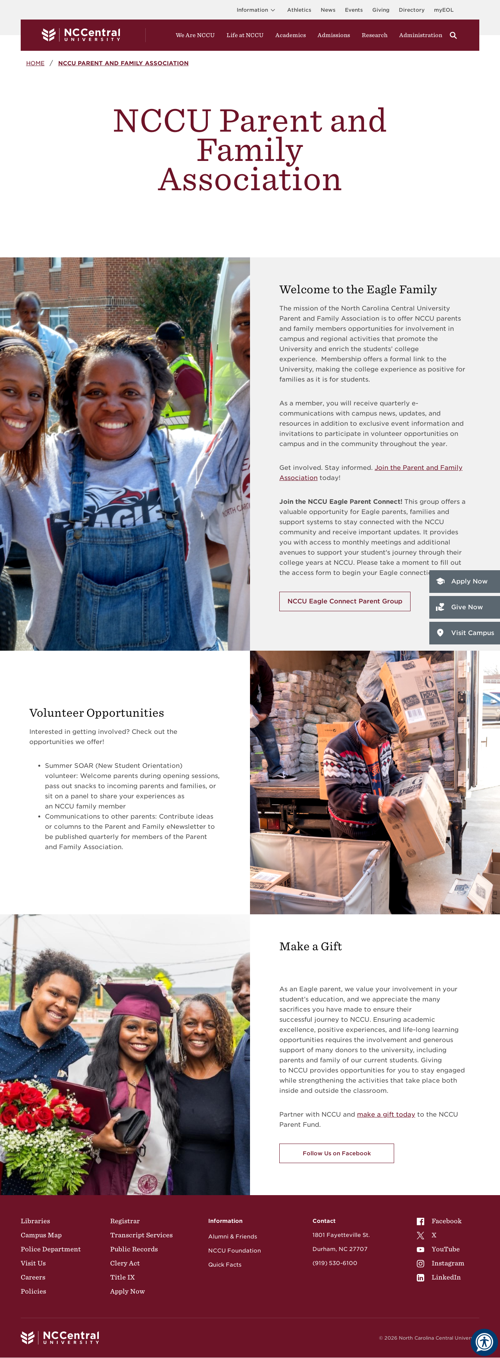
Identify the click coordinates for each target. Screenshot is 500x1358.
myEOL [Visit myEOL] (444, 9)
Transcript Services (141, 1234)
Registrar (125, 1220)
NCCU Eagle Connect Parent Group (345, 601)
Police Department (51, 1249)
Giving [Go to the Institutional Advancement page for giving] (380, 9)
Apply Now (461, 581)
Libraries (35, 1220)
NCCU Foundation (234, 1250)
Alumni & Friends (232, 1236)
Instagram (440, 1263)
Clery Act (125, 1263)
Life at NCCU (245, 35)
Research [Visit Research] (375, 35)
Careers (33, 1277)
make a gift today (386, 1114)
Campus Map (41, 1234)
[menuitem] (440, 1221)
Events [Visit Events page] (354, 9)
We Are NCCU (195, 35)
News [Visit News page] (328, 9)
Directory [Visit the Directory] (412, 9)
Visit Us (33, 1263)
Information (257, 10)
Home (35, 63)
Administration (420, 35)
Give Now (458, 607)
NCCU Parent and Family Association (123, 63)
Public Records (134, 1249)
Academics (290, 35)
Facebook (439, 1220)
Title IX (122, 1277)
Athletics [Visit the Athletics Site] (299, 9)
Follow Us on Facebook (337, 1153)
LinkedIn (439, 1277)
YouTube (438, 1249)
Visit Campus (464, 632)
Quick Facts (224, 1265)
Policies (33, 1291)
